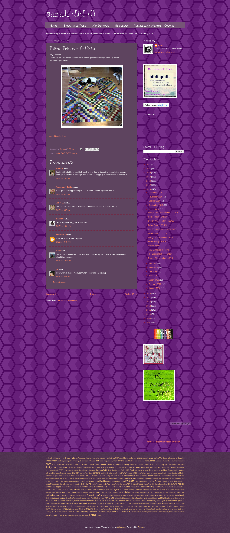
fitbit (109, 470)
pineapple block (84, 498)
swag (145, 506)
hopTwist (88, 489)
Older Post (131, 294)
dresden (132, 467)
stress (89, 506)
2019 (148, 177)
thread (96, 509)
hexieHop (49, 481)
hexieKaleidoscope (103, 481)
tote (133, 509)
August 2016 (154, 209)
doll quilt (104, 467)
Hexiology (121, 25)
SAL (182, 501)
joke (154, 489)
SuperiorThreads (130, 506)
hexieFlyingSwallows (153, 478)
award (121, 458)
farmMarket (180, 467)
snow (182, 503)
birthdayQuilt (76, 461)
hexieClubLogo (102, 478)
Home (53, 25)
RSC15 (144, 501)
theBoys (89, 509)
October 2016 (155, 201)
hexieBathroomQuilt (126, 476)
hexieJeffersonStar (71, 481)
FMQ (127, 470)
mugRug (180, 492)
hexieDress (140, 478)
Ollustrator (121, 527)
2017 (148, 185)
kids (167, 489)
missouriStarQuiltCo (147, 492)
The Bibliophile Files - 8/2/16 (160, 254)
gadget (68, 473)
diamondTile (72, 467)
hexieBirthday (141, 476)
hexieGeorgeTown (168, 478)
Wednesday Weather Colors (154, 25)
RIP (116, 501)
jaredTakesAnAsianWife (133, 489)
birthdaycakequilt (64, 461)
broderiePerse (136, 461)
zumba (99, 515)
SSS (76, 506)
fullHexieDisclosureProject (56, 473)
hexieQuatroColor (161, 484)
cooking (125, 464)
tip (114, 509)
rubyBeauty (151, 501)
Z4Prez (71, 515)
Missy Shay (61, 235)
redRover (105, 501)
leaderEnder (50, 492)
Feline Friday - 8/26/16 (157, 217)
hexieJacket (58, 481)
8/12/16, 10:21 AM (64, 226)
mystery (57, 495)
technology (57, 509)
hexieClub (91, 478)
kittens (177, 489)
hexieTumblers (113, 487)
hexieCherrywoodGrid (78, 478)
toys (136, 509)
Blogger (141, 527)
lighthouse (66, 492)
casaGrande (150, 461)
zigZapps (84, 515)
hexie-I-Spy (105, 476)
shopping (115, 503)
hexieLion (116, 481)
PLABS (93, 498)
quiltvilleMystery (71, 501)
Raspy (80, 501)
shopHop (108, 503)
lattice (182, 489)
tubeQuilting (160, 509)
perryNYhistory (169, 495)
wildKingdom (147, 512)
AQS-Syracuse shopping (158, 250)
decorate (181, 464)
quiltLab (175, 498)
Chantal (59, 168)
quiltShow (53, 501)
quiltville (61, 501)
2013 (148, 302)
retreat (111, 501)
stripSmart (100, 506)
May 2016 (153, 272)
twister (64, 512)
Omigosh (90, 495)
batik (145, 458)
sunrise (112, 506)
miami (121, 492)
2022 (148, 164)
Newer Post (53, 294)
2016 (148, 189)
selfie (76, 503)
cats (58, 153)
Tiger (110, 509)
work (62, 515)
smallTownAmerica (154, 503)
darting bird (173, 464)
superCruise (119, 506)
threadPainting (104, 509)
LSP (102, 492)
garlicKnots (104, 473)
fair (168, 467)
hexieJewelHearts (86, 481)
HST (94, 489)
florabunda (116, 470)
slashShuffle (143, 503)
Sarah (160, 45)
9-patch (68, 458)
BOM (115, 461)
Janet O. (60, 203)
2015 (148, 293)
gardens (96, 473)
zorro (74, 153)
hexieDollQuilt (130, 478)
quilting (169, 498)
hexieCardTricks (178, 476)
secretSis (70, 503)
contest (109, 464)
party (125, 495)
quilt (116, 498)
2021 (148, 168)
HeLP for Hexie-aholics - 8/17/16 (162, 229)
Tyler (70, 512)
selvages (83, 503)
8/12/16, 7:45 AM (63, 178)
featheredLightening (71, 470)
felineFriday (83, 470)
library (58, 492)
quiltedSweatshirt (124, 498)
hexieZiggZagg (51, 489)
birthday (53, 461)
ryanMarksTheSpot (173, 501)
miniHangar (136, 492)
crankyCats (133, 464)
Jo (57, 269)
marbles (115, 492)
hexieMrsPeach (167, 481)
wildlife (154, 512)
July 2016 (153, 263)
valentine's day (104, 512)
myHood (49, 495)
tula (165, 509)
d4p (162, 464)
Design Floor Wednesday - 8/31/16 (163, 213)
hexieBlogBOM (154, 476)
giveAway (122, 473)
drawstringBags (122, 467)
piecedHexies (59, 498)
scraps (63, 503)
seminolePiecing (93, 503)
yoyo (66, 515)
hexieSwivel (76, 487)
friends (181, 470)
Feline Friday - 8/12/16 (157, 233)
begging (166, 458)
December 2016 (156, 193)
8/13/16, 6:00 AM (63, 276)
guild (56, 476)
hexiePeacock (97, 484)
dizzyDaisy (96, 467)
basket (139, 458)
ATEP (116, 458)
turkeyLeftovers (179, 509)
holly (82, 489)
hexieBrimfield (166, 476)
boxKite (128, 461)
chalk (59, 464)
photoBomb (179, 495)
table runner (174, 506)
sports (55, 506)
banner (133, 458)
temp (72, 509)
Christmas (83, 464)
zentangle (77, 515)
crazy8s (140, 464)
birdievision (180, 458)
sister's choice (125, 503)
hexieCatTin (64, 478)
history (64, 489)
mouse (165, 492)
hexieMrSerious (154, 481)
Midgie (127, 492)
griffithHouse (50, 476)
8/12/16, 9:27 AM (63, 210)
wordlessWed (52, 515)
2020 (148, 172)
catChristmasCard (177, 461)
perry (161, 495)
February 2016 (155, 284)
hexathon (96, 476)
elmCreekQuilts (151, 467)
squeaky (62, 506)
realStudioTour (88, 501)
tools (125, 509)
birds (48, 461)
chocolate (74, 464)
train (140, 509)
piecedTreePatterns (72, 498)
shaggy (102, 503)
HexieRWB (172, 484)
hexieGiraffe (179, 478)
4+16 (63, 458)
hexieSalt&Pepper (53, 487)
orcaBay (98, 495)
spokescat (49, 506)
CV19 (158, 464)
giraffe (115, 473)
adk (73, 458)
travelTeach (151, 509)
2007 (148, 322)
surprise (140, 506)
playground (100, 498)
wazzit (113, 512)
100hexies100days (53, 458)
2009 (148, 318)
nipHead (79, 495)
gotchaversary (152, 473)
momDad (158, 492)
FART (61, 470)
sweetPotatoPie (154, 506)
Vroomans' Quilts (64, 187)
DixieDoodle (87, 467)
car (143, 461)
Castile (158, 461)
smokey (165, 503)
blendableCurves (88, 461)
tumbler (171, 509)
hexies (181, 484)
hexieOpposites (75, 484)
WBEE (119, 512)
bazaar (150, 458)
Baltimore (127, 458)
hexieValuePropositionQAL (152, 487)
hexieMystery (179, 481)
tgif (85, 509)
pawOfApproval (139, 495)
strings (93, 506)
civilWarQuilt (93, 464)
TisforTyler (119, 509)
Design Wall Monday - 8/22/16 (161, 221)
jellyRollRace (147, 489)
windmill (161, 512)
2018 (148, 181)
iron (121, 489)
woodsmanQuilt (179, 512)
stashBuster (82, 506)
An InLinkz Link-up (57, 136)
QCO (63, 153)
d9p (166, 464)
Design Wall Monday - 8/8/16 (160, 237)
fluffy (122, 470)
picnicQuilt (49, 498)
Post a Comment (60, 282)
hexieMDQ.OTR (128, 481)
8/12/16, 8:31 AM (63, 194)
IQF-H (116, 489)
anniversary (102, 458)
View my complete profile (165, 52)
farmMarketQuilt (52, 470)
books (121, 460)
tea (52, 509)
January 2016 (155, 288)
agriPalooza (79, 458)
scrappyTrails (55, 503)
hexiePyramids (149, 484)
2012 (148, 306)
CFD (54, 464)
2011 (148, 310)
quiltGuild (162, 498)
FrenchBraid (173, 470)
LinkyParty (75, 492)
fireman (92, 470)
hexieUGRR (135, 487)
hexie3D (114, 476)
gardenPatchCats (86, 473)
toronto (129, 509)
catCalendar (166, 461)
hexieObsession (52, 484)
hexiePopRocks (116, 484)
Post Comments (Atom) (68, 300)
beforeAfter (158, 458)
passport (130, 495)
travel (145, 509)
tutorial (58, 512)
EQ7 (164, 467)
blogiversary (108, 461)
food (132, 470)
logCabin (92, 492)
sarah (48, 503)
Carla (58, 250)
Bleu (97, 461)
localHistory (84, 492)
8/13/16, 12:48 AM (64, 260)
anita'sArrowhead (91, 458)
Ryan (163, 501)
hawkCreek (75, 476)
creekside (147, 464)
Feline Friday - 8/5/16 (157, 241)
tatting (182, 506)
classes (103, 464)
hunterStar (101, 489)
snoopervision (174, 503)
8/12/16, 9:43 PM (63, 242)
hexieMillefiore (141, 481)
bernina (172, 458)
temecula (66, 509)
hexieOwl (86, 484)
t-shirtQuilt (164, 506)
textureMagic (79, 509)
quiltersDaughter (137, 498)
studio (106, 506)
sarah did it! (70, 13)
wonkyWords (168, 512)
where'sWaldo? (136, 512)
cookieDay (117, 464)
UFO (74, 512)
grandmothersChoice (176, 473)
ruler (158, 501)
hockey (70, 489)
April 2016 (153, 276)
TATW (68, 153)
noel (84, 495)
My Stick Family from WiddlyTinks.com (163, 442)
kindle (172, 489)
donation (112, 467)
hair (60, 476)
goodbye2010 (132, 473)
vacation (94, 512)
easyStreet (140, 467)
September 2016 (156, 205)
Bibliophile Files (74, 25)
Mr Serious (100, 25)
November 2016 (156, 197)
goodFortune (142, 473)
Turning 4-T (50, 512)
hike (59, 489)
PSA (106, 498)
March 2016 (154, 280)
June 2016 (153, 267)
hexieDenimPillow (116, 478)
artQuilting (110, 458)
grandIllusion (163, 473)
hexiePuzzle (138, 484)
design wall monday (56, 467)
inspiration (109, 489)
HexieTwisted (124, 487)
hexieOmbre (64, 484)
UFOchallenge (83, 512)
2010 (148, 314)
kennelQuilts (161, 489)
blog (101, 461)
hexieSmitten (66, 487)
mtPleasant (173, 492)
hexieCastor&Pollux (52, 478)
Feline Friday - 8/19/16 (157, 225)
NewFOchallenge (69, 495)
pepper (154, 495)
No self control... (155, 246)
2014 (148, 297)
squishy (70, 506)
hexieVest (168, 487)
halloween (66, 476)
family (173, 467)
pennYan (148, 495)
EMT (159, 467)
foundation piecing (141, 470)
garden (75, 472)
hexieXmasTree (178, 487)
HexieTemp (87, 486)
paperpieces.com (116, 495)
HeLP (88, 475)
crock (154, 464)
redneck (98, 501)
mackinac (108, 492)
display (79, 467)
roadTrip (122, 501)
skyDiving (135, 503)
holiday (76, 489)
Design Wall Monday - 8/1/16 (160, 258)
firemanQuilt (101, 470)
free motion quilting (158, 470)
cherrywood (65, 464)
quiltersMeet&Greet (150, 498)
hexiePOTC (127, 484)
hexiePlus (106, 484)
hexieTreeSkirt (100, 487)
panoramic (106, 495)
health (82, 476)
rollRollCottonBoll (133, 501)
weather (126, 511)
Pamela (59, 219)
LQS (98, 492)
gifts (110, 473)
